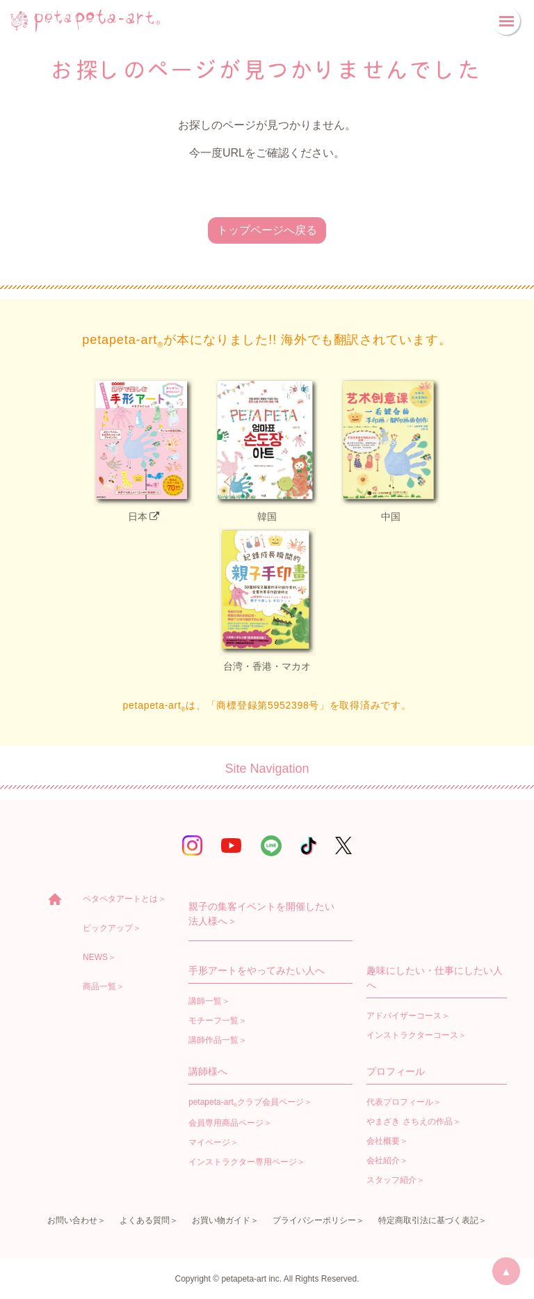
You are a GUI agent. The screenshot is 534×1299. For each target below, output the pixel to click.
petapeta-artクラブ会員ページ (246, 1102)
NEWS (95, 957)
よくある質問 (145, 1220)
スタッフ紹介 (391, 1180)
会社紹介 (383, 1160)
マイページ (209, 1142)
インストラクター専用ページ (242, 1162)
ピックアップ (108, 928)
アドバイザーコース (404, 1016)
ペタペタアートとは (120, 899)
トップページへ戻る (267, 230)
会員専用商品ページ (226, 1123)
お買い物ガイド (221, 1220)
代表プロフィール (399, 1102)
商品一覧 (99, 986)
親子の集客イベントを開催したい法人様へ (261, 914)
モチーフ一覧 (213, 1020)
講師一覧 (205, 1001)
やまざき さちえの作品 (409, 1121)
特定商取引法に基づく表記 (428, 1220)
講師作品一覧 (213, 1040)
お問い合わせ (72, 1220)
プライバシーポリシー (314, 1220)
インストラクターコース (412, 1035)
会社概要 (383, 1141)
